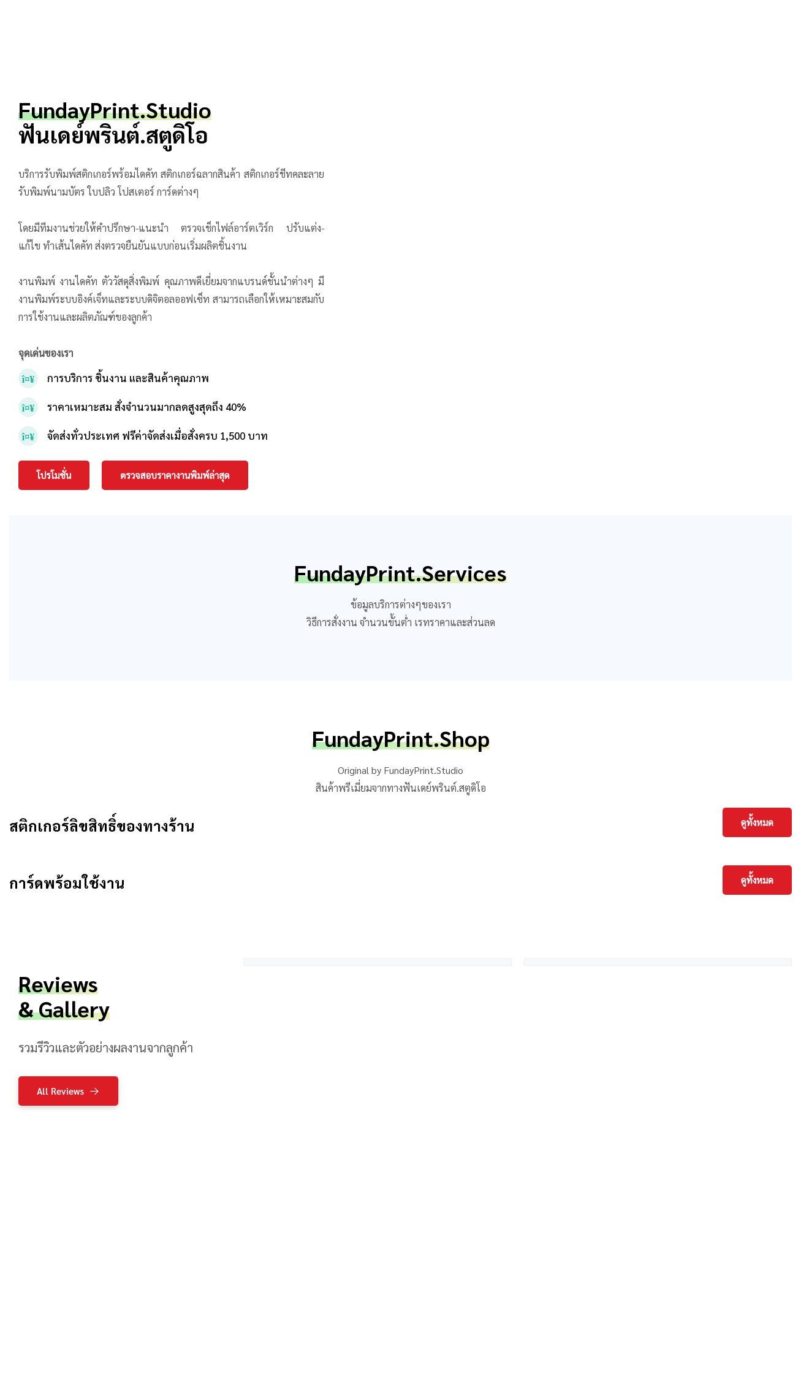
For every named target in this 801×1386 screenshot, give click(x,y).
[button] (53, 475)
